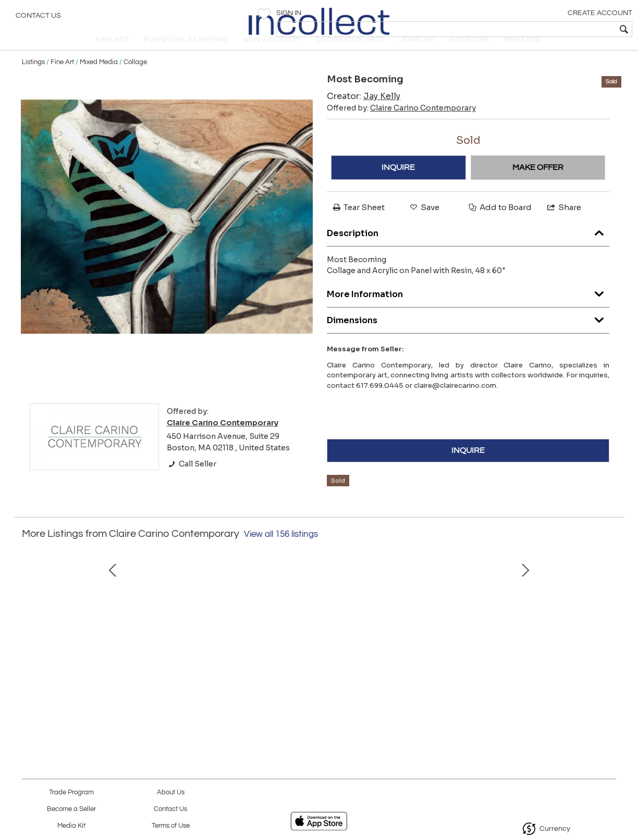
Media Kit (71, 825)
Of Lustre (426, 681)
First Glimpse (316, 681)
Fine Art (62, 79)
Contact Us (38, 18)
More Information (468, 309)
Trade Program (71, 792)
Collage (135, 79)
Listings (33, 79)
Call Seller (191, 481)
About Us (171, 792)
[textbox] (555, 29)
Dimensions (468, 335)
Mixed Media (99, 79)
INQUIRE (398, 185)
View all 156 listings (281, 551)
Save (423, 225)
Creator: (363, 113)
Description (468, 248)
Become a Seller (71, 809)
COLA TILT (98, 681)
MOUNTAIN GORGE (536, 681)
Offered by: (401, 125)
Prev (30, 628)
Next (608, 628)
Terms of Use (171, 825)
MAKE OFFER (537, 185)
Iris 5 (207, 681)
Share (563, 225)
